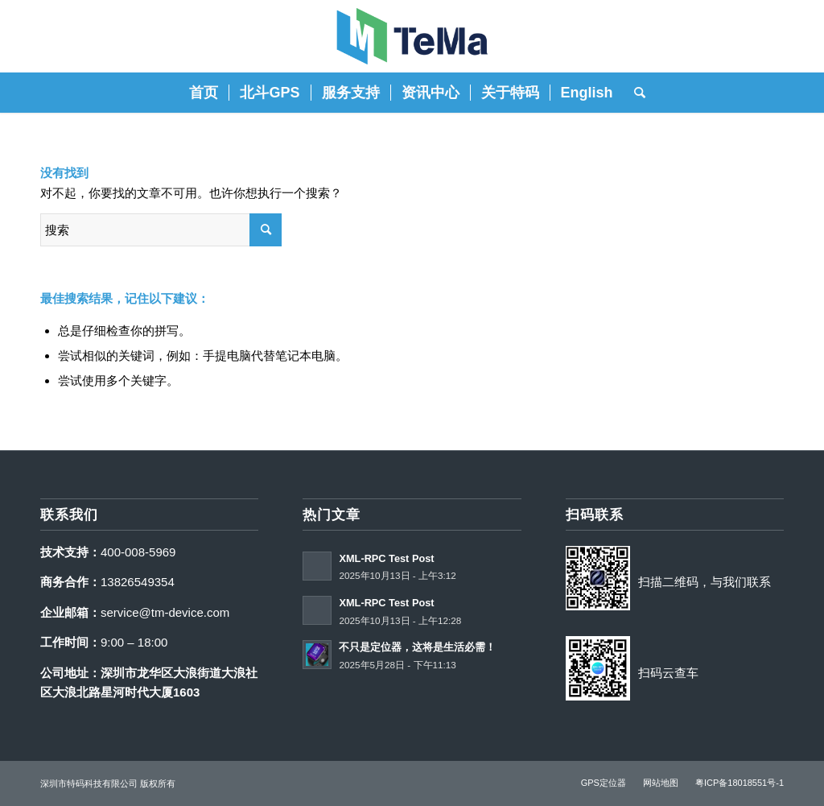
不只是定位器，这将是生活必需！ (417, 647)
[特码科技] (412, 36)
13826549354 (138, 582)
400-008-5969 (138, 552)
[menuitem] (204, 92)
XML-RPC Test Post (386, 558)
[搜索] (634, 92)
